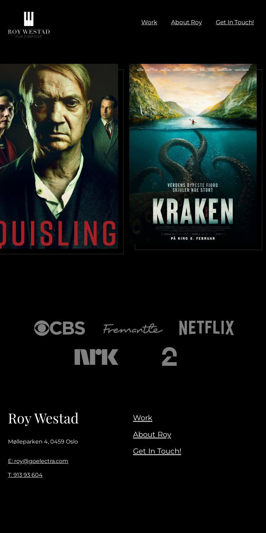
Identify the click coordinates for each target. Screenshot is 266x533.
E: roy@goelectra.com (38, 461)
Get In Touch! (157, 450)
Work (142, 417)
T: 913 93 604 (25, 475)
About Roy (152, 434)
